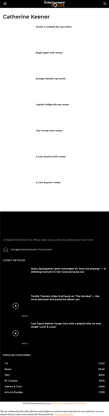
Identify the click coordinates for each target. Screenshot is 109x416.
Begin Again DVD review (49, 52)
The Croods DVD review (49, 130)
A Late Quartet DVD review (51, 156)
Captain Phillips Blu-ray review (52, 104)
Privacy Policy (79, 403)
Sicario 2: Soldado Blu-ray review (54, 26)
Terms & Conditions (61, 403)
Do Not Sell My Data (64, 414)
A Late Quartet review (48, 182)
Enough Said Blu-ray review (51, 78)
